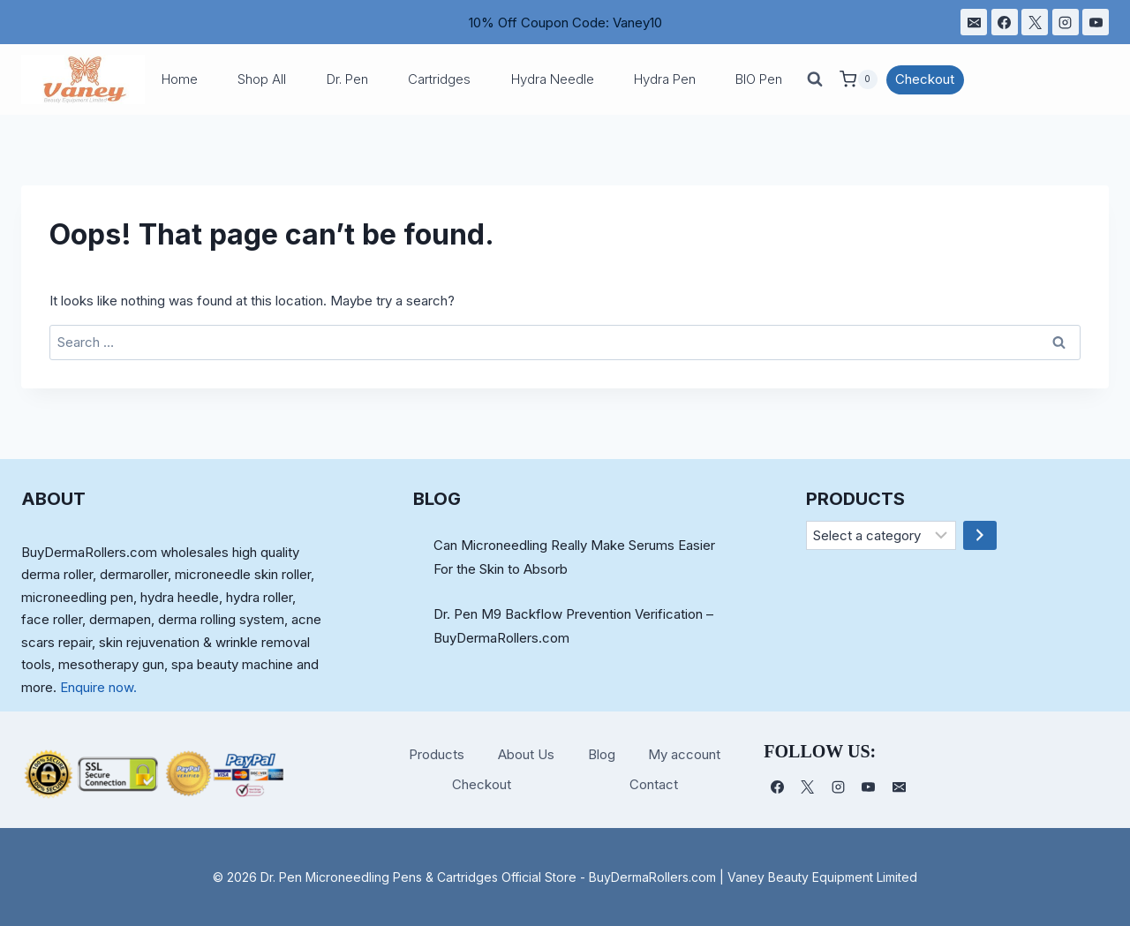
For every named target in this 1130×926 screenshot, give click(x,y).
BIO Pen (758, 79)
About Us (526, 754)
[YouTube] (1095, 22)
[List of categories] (881, 536)
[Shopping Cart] (858, 79)
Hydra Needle (552, 79)
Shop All (261, 79)
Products (436, 754)
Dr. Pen (347, 79)
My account (684, 754)
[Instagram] (1065, 22)
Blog (601, 754)
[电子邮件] (973, 22)
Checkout (924, 79)
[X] (1034, 22)
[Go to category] (980, 536)
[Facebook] (1004, 22)
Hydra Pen (665, 79)
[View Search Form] (815, 79)
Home (180, 79)
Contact (653, 784)
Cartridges (439, 79)
